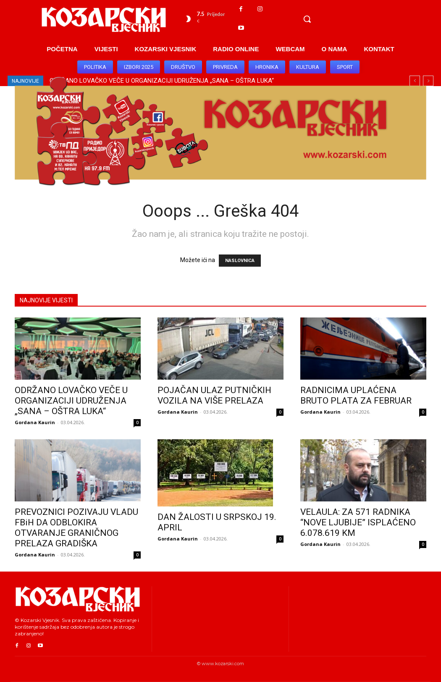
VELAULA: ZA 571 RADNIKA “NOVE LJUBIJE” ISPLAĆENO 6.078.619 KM (358, 522)
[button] (307, 19)
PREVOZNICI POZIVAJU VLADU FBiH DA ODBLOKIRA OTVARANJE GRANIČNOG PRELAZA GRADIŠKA (76, 527)
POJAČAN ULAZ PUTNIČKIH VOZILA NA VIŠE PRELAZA (214, 395)
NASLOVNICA (240, 260)
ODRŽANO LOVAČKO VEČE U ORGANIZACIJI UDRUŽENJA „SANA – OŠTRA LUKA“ (71, 400)
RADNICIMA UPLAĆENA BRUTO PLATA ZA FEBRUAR (356, 395)
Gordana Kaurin (35, 422)
